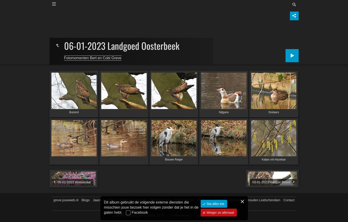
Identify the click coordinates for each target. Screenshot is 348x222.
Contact (288, 200)
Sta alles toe (215, 204)
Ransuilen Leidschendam (262, 200)
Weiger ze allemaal (220, 212)
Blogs (86, 200)
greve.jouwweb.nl (66, 200)
